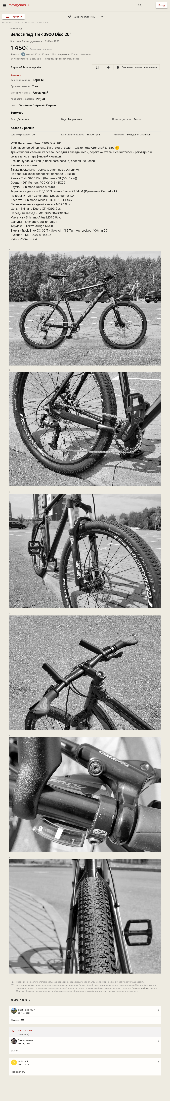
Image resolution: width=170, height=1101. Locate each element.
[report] (137, 67)
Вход (162, 5)
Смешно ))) (88, 1032)
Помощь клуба (139, 988)
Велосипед (16, 28)
